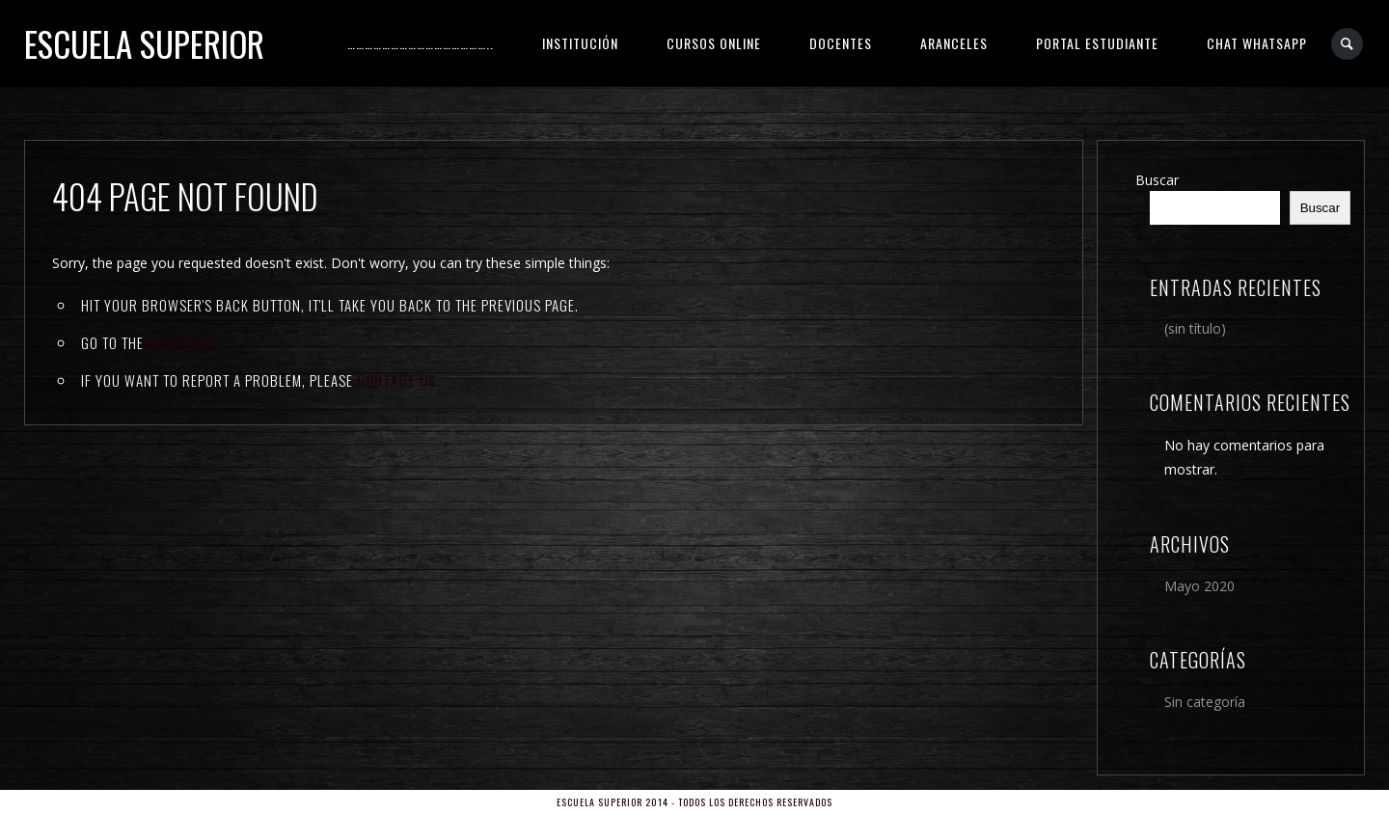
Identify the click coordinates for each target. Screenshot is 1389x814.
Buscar (1157, 180)
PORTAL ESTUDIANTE (1097, 43)
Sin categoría (1204, 701)
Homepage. (183, 342)
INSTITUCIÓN (580, 43)
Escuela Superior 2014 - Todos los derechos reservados (694, 802)
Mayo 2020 (1199, 586)
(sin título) (1195, 328)
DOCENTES (840, 43)
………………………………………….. (420, 43)
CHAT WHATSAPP (1257, 43)
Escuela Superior (144, 43)
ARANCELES (954, 43)
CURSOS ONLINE (714, 43)
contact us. (399, 380)
